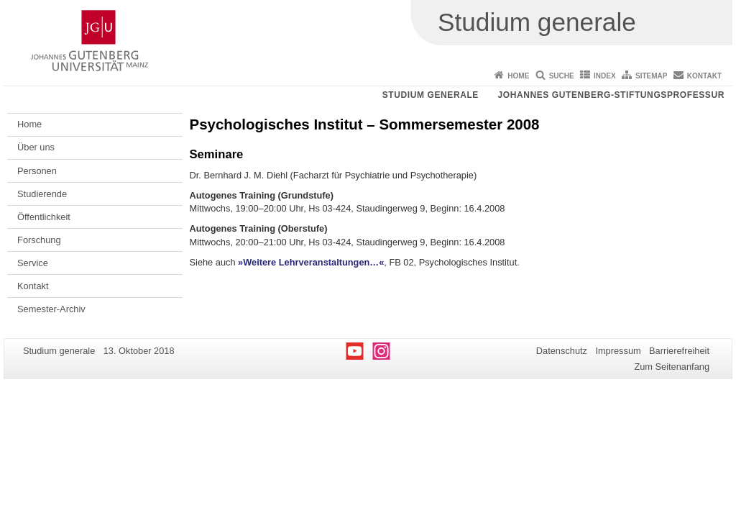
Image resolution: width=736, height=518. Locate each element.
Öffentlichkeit (43, 217)
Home (518, 76)
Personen (37, 170)
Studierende (42, 193)
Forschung (38, 240)
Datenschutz (561, 350)
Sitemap (651, 76)
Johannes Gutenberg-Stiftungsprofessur (610, 95)
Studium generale (430, 95)
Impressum (617, 350)
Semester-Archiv (51, 309)
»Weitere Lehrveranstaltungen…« (311, 262)
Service (32, 263)
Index (605, 76)
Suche (561, 76)
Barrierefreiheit (679, 350)
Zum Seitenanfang (671, 366)
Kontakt (704, 76)
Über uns (36, 147)
